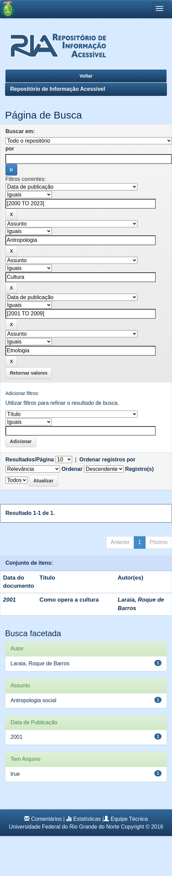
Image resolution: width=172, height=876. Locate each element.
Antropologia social (33, 700)
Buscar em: (20, 131)
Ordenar (71, 469)
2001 (16, 737)
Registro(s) (139, 469)
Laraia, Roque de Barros (39, 663)
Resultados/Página (29, 459)
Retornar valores (28, 373)
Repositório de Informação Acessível (57, 89)
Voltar (86, 76)
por (9, 148)
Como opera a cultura (69, 600)
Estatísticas (87, 819)
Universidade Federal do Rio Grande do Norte (64, 827)
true (15, 774)
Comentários (46, 819)
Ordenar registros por (107, 459)
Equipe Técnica (129, 819)
